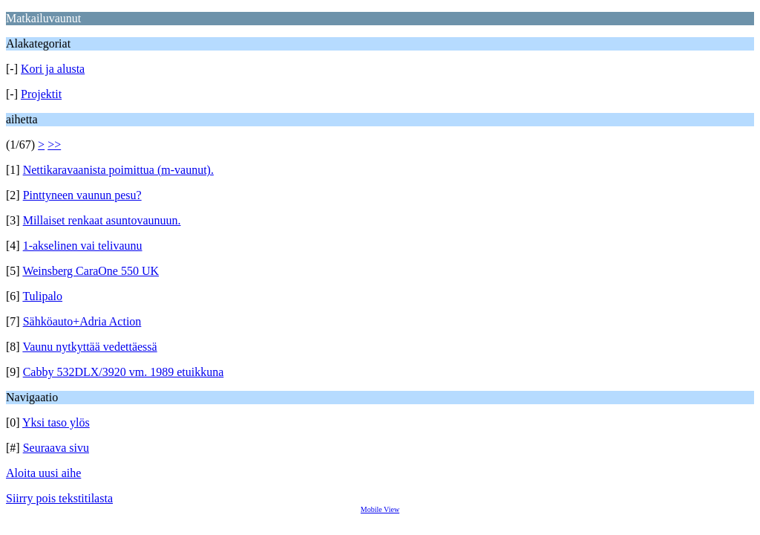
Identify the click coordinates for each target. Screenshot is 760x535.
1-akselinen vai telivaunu (82, 245)
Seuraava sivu (56, 447)
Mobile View (380, 509)
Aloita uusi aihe (43, 473)
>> (54, 144)
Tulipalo (42, 296)
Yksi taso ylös (56, 422)
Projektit (41, 94)
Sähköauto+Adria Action (82, 321)
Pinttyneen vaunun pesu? (82, 195)
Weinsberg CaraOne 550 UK (90, 271)
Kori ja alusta (53, 68)
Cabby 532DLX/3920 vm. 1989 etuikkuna (123, 372)
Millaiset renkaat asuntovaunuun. (102, 220)
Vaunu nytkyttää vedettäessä (89, 346)
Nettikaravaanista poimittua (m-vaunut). (118, 169)
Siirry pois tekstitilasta (59, 498)
